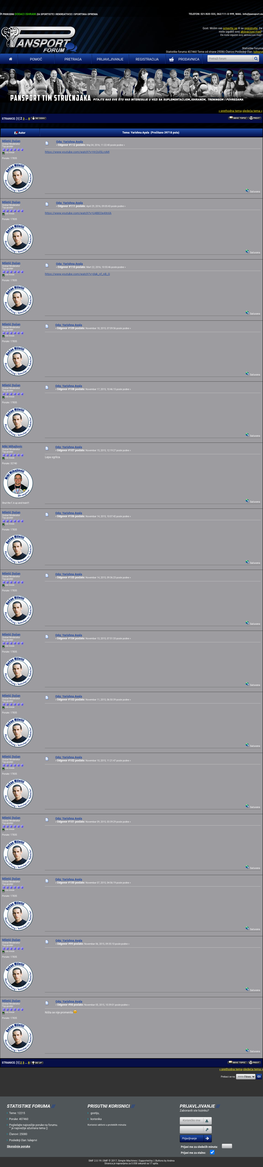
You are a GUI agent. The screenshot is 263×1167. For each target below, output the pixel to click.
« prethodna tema (230, 111)
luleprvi (258, 51)
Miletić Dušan (11, 141)
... (26, 118)
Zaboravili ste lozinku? (194, 1110)
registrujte (251, 28)
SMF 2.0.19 (95, 1160)
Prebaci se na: (228, 1076)
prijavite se (230, 28)
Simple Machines (127, 1160)
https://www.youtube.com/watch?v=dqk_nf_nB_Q (77, 274)
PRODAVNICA (183, 59)
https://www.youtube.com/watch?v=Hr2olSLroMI (77, 152)
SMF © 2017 (110, 1160)
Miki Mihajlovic (12, 446)
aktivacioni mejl (250, 31)
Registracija (147, 59)
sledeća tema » (252, 111)
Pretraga (73, 59)
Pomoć (36, 59)
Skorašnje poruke (18, 1146)
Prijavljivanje (110, 59)
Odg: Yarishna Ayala (69, 141)
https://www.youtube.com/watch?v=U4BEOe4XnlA (78, 213)
